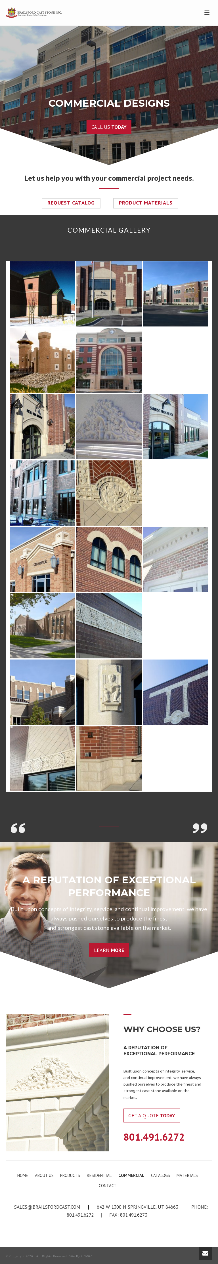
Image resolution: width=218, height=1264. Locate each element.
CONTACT (108, 1185)
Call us (109, 127)
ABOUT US (44, 1175)
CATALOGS (160, 1175)
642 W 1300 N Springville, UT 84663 (137, 1207)
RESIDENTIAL (99, 1175)
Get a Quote (151, 1115)
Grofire (87, 1256)
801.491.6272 (154, 1136)
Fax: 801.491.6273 (128, 1215)
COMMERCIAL (131, 1175)
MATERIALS (187, 1175)
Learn (109, 950)
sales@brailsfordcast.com (47, 1207)
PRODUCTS (70, 1175)
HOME (22, 1175)
